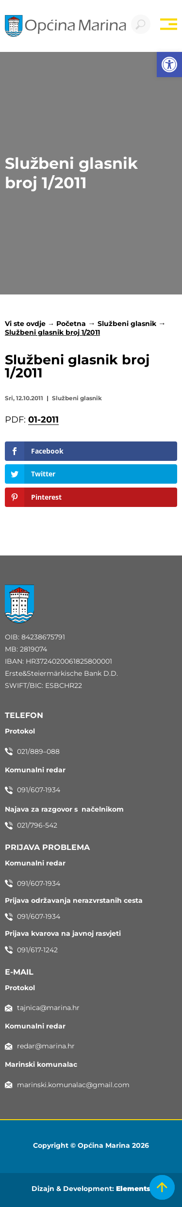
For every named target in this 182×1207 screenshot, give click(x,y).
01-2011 (43, 419)
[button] (169, 64)
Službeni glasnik (127, 323)
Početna (71, 323)
